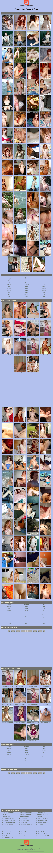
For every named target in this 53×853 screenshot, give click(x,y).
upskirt (9, 296)
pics (26, 288)
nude (9, 286)
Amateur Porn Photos (43, 822)
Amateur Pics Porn (9, 818)
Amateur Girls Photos (43, 818)
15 (43, 631)
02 (11, 631)
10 (31, 631)
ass (44, 277)
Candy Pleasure (41, 812)
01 (9, 631)
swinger (26, 294)
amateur (9, 277)
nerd (44, 284)
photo (43, 286)
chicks (26, 279)
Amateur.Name (24, 818)
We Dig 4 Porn (24, 826)
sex (9, 292)
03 (14, 631)
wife (26, 296)
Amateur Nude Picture (26, 812)
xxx (44, 296)
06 (21, 631)
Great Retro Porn (42, 820)
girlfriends (26, 284)
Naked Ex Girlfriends (43, 832)
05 (19, 631)
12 (36, 631)
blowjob (9, 279)
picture (44, 288)
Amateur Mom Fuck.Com (44, 835)
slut (44, 292)
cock (44, 279)
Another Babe (6, 816)
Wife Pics (6, 835)
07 (24, 631)
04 (16, 631)
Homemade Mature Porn (10, 832)
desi (9, 280)
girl (44, 282)
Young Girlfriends (8, 833)
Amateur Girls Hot (8, 824)
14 (41, 631)
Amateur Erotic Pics (8, 812)
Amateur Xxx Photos (25, 814)
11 (33, 631)
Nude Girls (23, 832)
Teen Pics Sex (41, 826)
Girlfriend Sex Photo (43, 830)
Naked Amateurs (25, 833)
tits (44, 294)
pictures (9, 290)
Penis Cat (23, 830)
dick (26, 280)
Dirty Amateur (7, 830)
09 (28, 631)
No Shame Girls (25, 820)
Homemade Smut (42, 833)
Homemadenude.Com (9, 822)
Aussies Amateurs (8, 837)
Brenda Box (40, 816)
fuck (26, 282)
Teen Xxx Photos (24, 816)
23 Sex (5, 814)
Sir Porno (40, 824)
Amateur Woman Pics (9, 820)
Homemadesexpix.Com (44, 828)
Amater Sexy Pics (8, 828)
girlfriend (9, 284)
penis (26, 286)
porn (26, 290)
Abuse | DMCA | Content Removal (35, 851)
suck (9, 294)
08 (26, 631)
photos (9, 288)
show (26, 292)
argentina (26, 277)
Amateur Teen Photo (42, 814)
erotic (44, 280)
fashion (9, 282)
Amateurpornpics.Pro (26, 824)
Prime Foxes (24, 822)
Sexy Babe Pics (8, 826)
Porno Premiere (25, 835)
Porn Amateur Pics (26, 828)
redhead (44, 290)
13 (38, 631)
